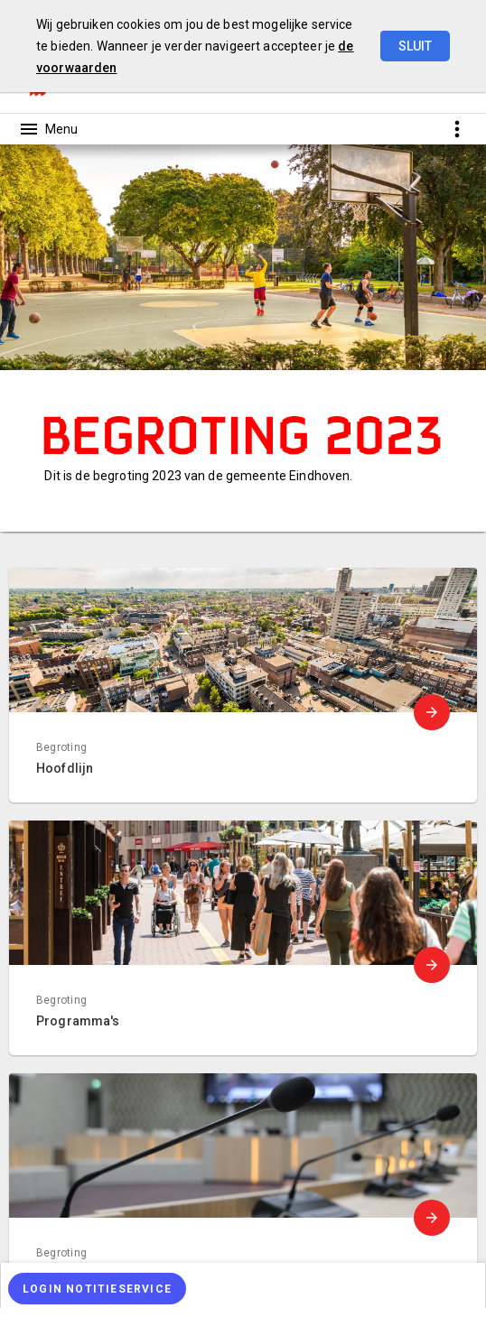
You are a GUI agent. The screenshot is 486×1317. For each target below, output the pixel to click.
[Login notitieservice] (97, 1288)
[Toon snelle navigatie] (456, 128)
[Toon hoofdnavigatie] (48, 129)
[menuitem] (243, 1285)
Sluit (415, 46)
